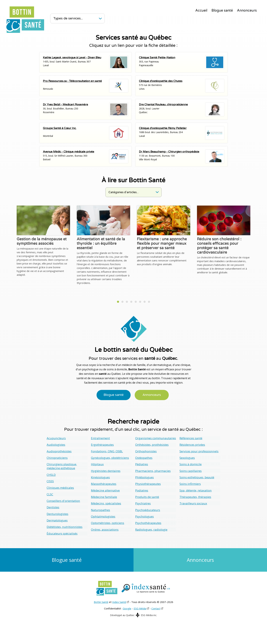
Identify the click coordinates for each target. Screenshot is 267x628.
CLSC (50, 494)
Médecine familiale (104, 496)
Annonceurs (247, 11)
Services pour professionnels (198, 451)
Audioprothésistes (59, 451)
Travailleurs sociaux (193, 503)
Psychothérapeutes (148, 522)
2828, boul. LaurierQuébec (181, 109)
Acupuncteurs (56, 438)
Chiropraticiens (57, 458)
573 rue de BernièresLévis (181, 85)
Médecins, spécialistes (106, 503)
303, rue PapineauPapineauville (181, 62)
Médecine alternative (105, 490)
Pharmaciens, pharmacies (152, 470)
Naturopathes (100, 509)
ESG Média (140, 607)
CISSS (50, 481)
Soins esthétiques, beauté (196, 477)
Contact (155, 607)
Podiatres (141, 490)
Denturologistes (57, 513)
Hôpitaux (97, 464)
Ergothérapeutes (102, 445)
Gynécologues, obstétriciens (110, 458)
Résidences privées (192, 445)
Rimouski (85, 85)
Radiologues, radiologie (151, 529)
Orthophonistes (145, 451)
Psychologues (144, 516)
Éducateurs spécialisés (62, 533)
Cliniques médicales (60, 487)
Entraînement (100, 438)
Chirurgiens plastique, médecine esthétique (62, 466)
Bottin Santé (101, 601)
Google (127, 607)
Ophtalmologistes (103, 516)
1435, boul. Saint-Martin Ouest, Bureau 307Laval (85, 62)
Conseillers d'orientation (63, 500)
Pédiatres (141, 464)
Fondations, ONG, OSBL (106, 451)
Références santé (190, 438)
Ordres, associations (104, 529)
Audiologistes (56, 445)
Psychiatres (143, 503)
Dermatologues (57, 520)
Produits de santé (147, 496)
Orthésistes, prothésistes (151, 445)
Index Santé (119, 601)
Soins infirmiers (189, 483)
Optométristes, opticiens (107, 522)
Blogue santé (222, 11)
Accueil (201, 11)
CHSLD (51, 474)
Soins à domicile (190, 464)
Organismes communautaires (155, 438)
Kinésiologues (100, 477)
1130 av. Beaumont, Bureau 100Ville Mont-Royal (181, 156)
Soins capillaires (190, 470)
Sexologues (187, 458)
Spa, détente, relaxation (195, 490)
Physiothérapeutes (147, 483)
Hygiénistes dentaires (105, 470)
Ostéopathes (143, 458)
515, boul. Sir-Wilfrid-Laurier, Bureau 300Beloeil (85, 156)
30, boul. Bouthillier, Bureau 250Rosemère (85, 109)
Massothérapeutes (103, 483)
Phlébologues (144, 477)
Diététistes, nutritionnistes (64, 526)
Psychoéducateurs (147, 509)
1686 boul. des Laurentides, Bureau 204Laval (181, 133)
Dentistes (53, 507)
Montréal (85, 133)
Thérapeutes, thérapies (195, 496)
